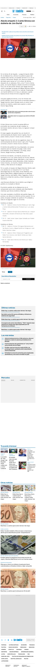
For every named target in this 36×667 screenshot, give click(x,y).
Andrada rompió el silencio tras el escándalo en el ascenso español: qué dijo (31, 468)
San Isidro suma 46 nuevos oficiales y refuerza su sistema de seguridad (16, 315)
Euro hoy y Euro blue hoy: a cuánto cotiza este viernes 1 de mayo (30, 497)
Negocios (31, 647)
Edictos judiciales (16, 658)
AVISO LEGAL (4, 658)
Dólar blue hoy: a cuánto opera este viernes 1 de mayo (17, 319)
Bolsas (12, 380)
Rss (29, 654)
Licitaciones (4, 661)
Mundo (26, 649)
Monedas (3, 380)
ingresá (33, 11)
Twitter (2, 640)
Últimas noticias (13, 645)
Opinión (3, 649)
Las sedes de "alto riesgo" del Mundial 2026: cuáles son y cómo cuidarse (4, 462)
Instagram (8, 640)
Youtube (15, 640)
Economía (15, 14)
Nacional (19, 649)
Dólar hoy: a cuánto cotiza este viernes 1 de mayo (16, 310)
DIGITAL (8, 666)
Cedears (33, 380)
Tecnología (21, 654)
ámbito (2, 17)
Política (32, 14)
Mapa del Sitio (5, 656)
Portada (3, 645)
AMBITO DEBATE (26, 666)
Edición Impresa (14, 651)
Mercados (23, 647)
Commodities (22, 380)
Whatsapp (18, 640)
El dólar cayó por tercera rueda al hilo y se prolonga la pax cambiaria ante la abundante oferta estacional (18, 349)
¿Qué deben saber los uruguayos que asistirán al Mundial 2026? (21, 116)
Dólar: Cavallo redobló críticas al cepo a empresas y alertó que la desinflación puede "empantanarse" (16, 531)
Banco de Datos (13, 647)
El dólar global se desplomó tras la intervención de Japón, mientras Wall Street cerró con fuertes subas (16, 558)
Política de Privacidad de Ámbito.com (22, 656)
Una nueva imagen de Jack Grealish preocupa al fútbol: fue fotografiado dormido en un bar (31, 455)
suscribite (29, 11)
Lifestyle (11, 649)
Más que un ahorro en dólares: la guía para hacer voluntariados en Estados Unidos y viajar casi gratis (16, 565)
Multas (26, 658)
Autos (3, 654)
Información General (27, 651)
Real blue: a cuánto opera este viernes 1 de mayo (16, 329)
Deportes (8, 17)
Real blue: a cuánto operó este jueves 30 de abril (15, 591)
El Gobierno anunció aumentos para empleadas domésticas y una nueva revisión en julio (19, 353)
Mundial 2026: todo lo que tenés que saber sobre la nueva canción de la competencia (21, 112)
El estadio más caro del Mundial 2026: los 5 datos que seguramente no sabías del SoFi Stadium (13, 463)
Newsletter (30, 640)
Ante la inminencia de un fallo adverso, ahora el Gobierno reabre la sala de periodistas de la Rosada (19, 339)
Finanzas (24, 14)
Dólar (8, 14)
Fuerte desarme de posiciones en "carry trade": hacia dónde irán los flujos (19, 344)
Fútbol (14, 17)
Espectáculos (11, 654)
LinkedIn (11, 640)
